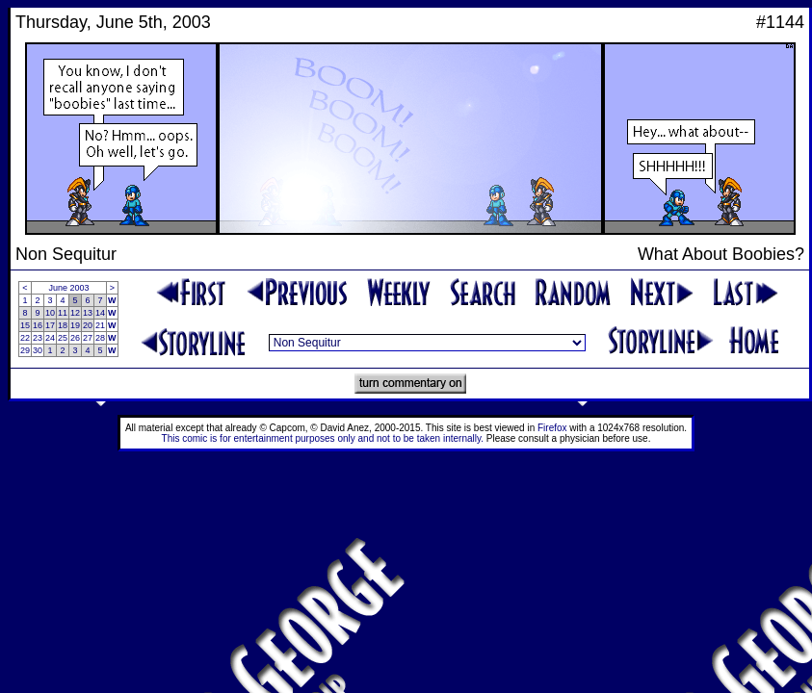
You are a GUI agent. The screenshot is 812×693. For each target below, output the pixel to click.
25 (62, 338)
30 (37, 350)
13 (87, 313)
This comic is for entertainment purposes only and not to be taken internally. (323, 438)
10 (50, 313)
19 (75, 325)
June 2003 (69, 288)
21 (100, 325)
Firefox (552, 428)
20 (87, 325)
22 (25, 338)
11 (62, 313)
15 (25, 325)
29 (25, 350)
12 (75, 313)
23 (37, 338)
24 (50, 338)
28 (100, 338)
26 (75, 338)
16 (37, 325)
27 (87, 338)
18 (62, 325)
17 (50, 325)
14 (100, 313)
